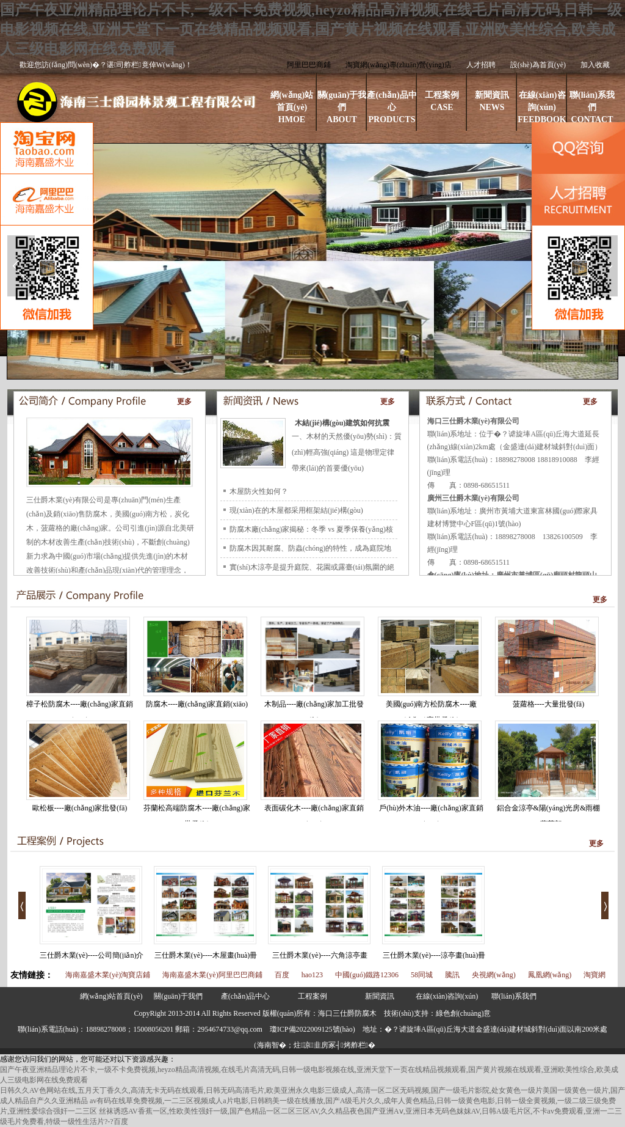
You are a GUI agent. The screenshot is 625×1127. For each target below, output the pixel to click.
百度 (282, 975)
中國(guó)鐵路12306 (367, 975)
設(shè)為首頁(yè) (538, 65)
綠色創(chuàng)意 (463, 1013)
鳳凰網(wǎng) (550, 975)
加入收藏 (595, 65)
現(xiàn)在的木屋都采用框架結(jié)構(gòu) (296, 510)
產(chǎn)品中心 (245, 996)
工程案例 (312, 996)
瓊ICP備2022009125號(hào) (312, 1029)
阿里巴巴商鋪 (309, 65)
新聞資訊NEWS (492, 101)
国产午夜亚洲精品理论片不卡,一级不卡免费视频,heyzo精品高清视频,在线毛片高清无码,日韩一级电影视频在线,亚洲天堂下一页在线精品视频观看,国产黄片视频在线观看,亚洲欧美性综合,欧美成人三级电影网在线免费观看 (311, 29)
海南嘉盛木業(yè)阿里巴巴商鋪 (212, 975)
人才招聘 (481, 65)
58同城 (422, 975)
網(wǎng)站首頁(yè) (111, 996)
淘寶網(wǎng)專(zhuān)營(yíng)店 (398, 65)
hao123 (312, 975)
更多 (184, 401)
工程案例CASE (442, 101)
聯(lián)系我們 (513, 996)
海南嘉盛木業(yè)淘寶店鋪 (107, 975)
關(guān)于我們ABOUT (342, 107)
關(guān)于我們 (178, 996)
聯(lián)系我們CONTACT (592, 107)
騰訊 (452, 975)
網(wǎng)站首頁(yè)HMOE (291, 107)
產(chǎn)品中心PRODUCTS (391, 107)
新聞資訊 (379, 996)
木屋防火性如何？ (258, 491)
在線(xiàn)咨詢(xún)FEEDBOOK (542, 107)
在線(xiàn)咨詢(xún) (447, 996)
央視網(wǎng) (494, 975)
